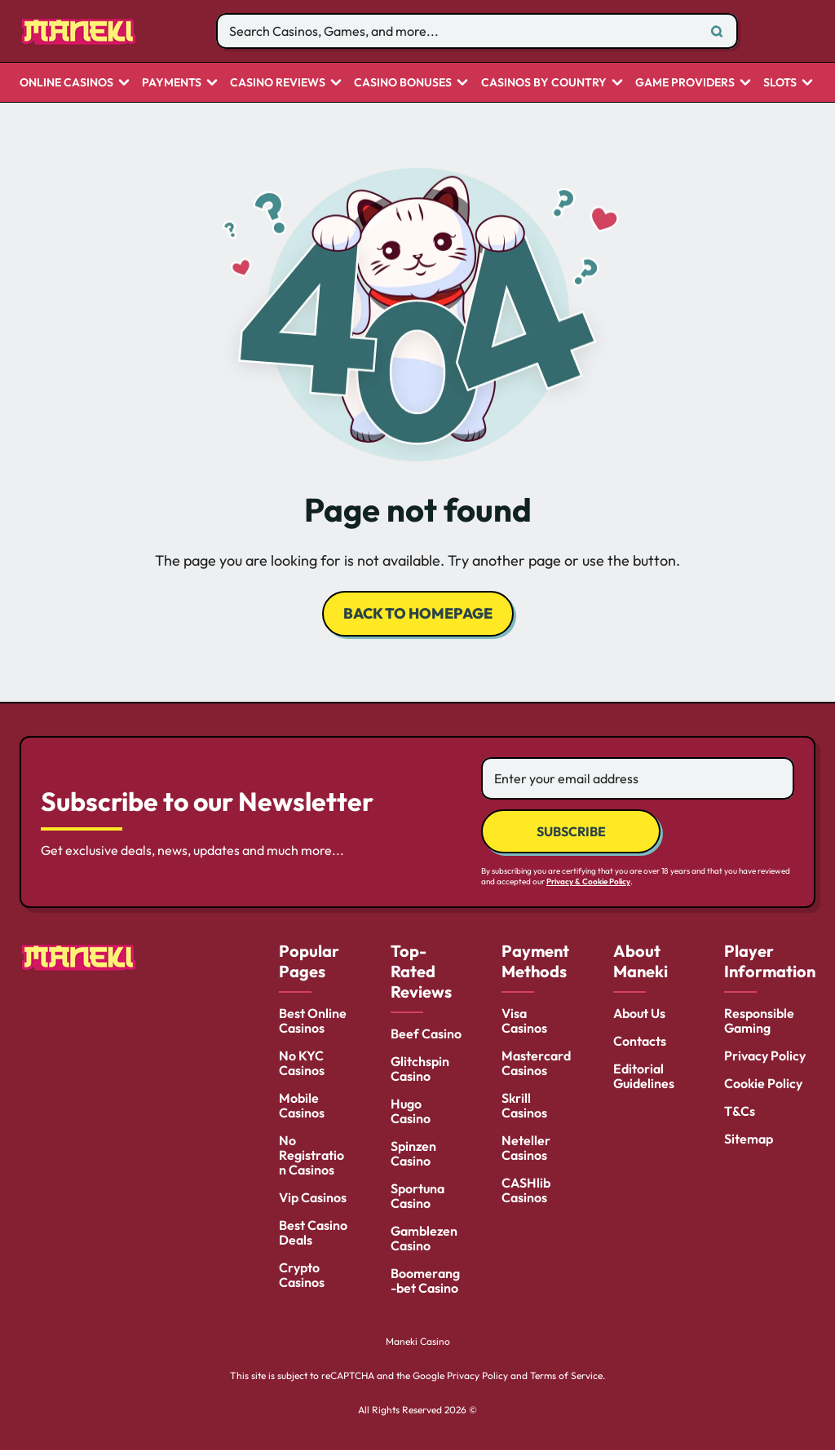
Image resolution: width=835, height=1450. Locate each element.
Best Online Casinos (313, 1020)
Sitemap (748, 1138)
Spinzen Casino (413, 1153)
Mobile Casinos (302, 1105)
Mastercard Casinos (536, 1062)
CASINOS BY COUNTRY (544, 83)
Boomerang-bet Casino (425, 1280)
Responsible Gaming (759, 1020)
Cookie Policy (763, 1083)
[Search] (717, 31)
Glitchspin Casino (420, 1068)
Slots (780, 83)
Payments (171, 83)
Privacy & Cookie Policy (588, 881)
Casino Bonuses (403, 83)
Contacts (639, 1041)
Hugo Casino (411, 1110)
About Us (639, 1013)
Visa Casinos (524, 1020)
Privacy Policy (765, 1055)
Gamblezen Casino (424, 1238)
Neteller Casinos (525, 1147)
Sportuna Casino (417, 1195)
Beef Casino (426, 1033)
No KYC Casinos (302, 1062)
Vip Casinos (313, 1197)
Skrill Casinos (524, 1105)
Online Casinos (66, 83)
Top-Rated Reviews (421, 971)
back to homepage (418, 613)
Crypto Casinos (302, 1274)
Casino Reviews (277, 83)
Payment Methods (535, 961)
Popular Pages (309, 961)
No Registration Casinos (311, 1155)
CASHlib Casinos (525, 1190)
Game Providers (685, 83)
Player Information (769, 961)
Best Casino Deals (313, 1232)
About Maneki (640, 961)
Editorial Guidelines (643, 1075)
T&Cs (739, 1111)
